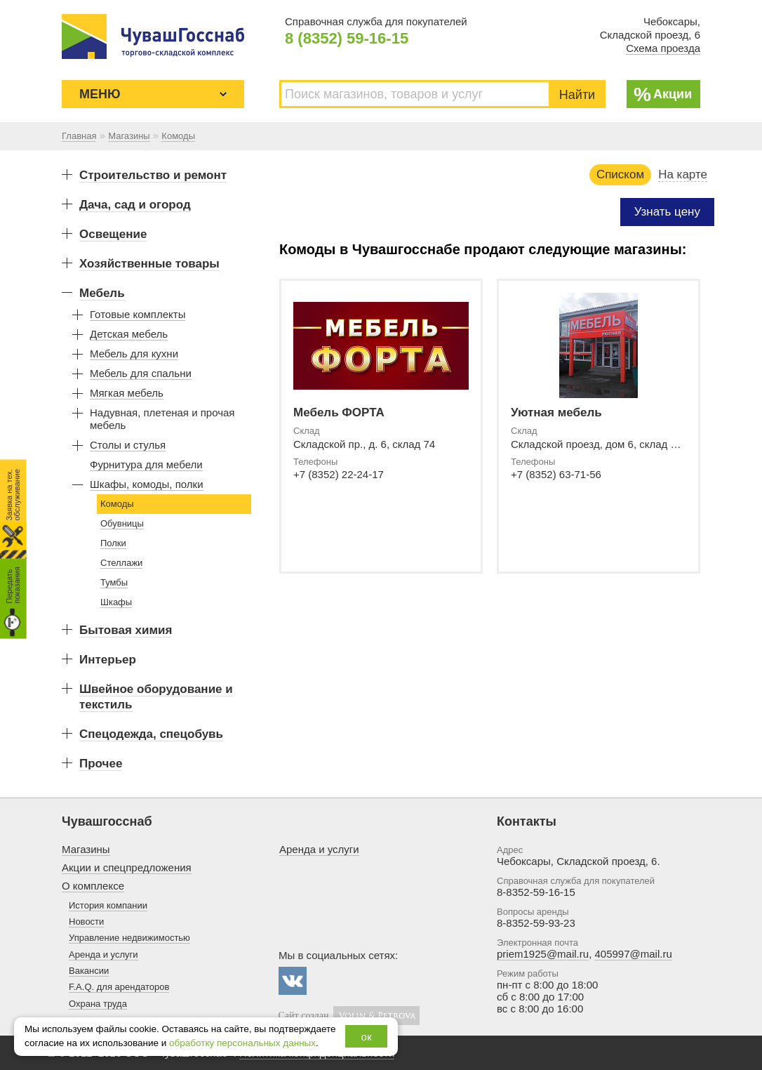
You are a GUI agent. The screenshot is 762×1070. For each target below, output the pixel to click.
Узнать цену (667, 211)
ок (366, 1037)
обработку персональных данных (242, 1043)
